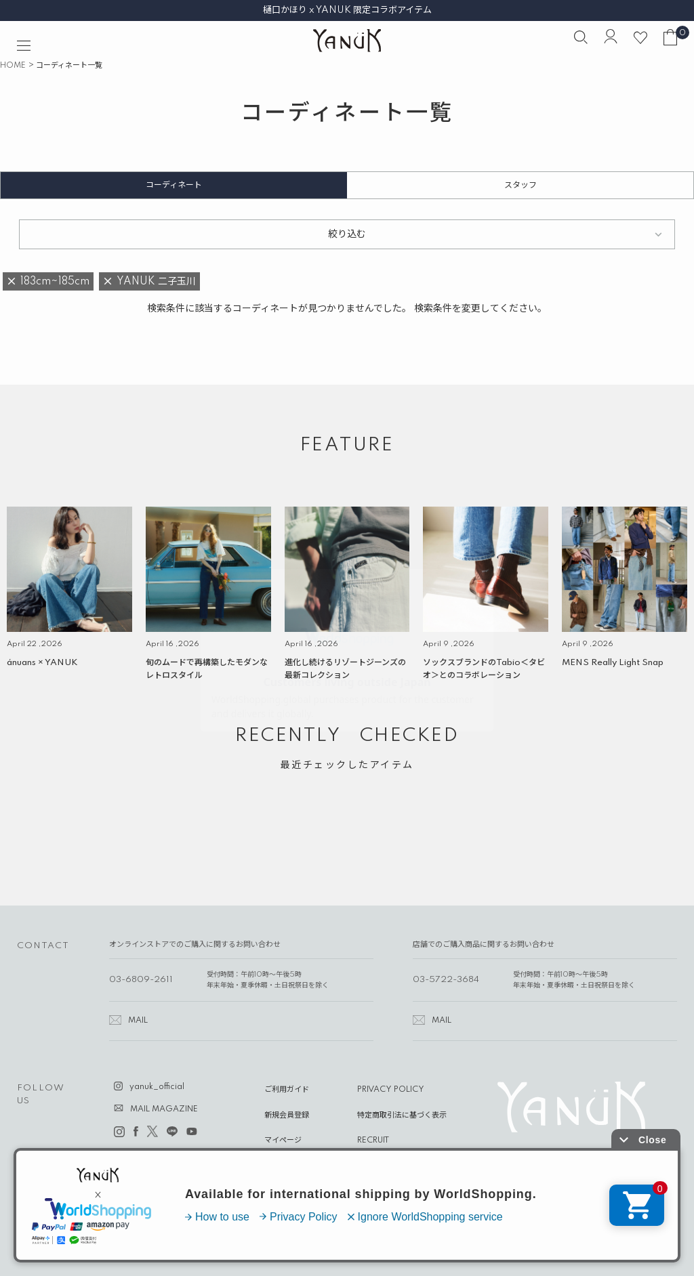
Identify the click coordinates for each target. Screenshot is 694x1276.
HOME (13, 66)
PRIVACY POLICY (390, 1090)
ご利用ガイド (286, 1090)
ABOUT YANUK (293, 1166)
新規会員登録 (286, 1115)
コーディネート (174, 185)
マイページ (283, 1140)
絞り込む (347, 234)
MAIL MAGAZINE (164, 1109)
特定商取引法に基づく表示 (402, 1115)
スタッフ (520, 185)
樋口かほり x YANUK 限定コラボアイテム (347, 10)
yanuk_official (156, 1087)
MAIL (138, 1021)
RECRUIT (373, 1140)
